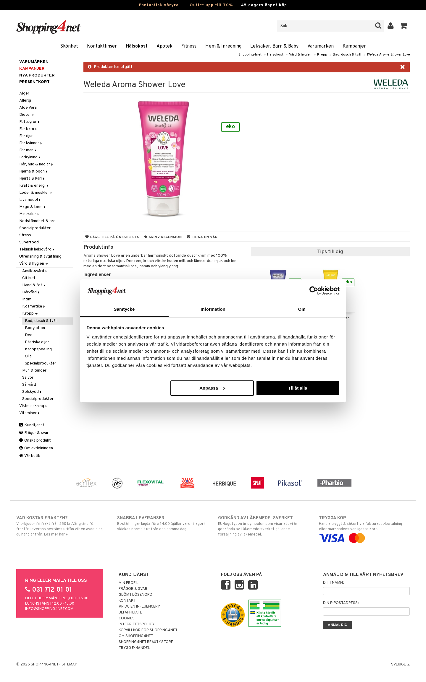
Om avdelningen (36, 448)
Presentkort (34, 81)
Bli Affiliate (130, 612)
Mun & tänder (34, 370)
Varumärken (320, 46)
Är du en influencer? (139, 606)
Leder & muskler (36, 192)
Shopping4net (250, 54)
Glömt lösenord (135, 595)
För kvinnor (31, 143)
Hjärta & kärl (32, 178)
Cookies (127, 618)
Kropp (322, 54)
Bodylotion (35, 328)
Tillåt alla (297, 387)
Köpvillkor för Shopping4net (148, 630)
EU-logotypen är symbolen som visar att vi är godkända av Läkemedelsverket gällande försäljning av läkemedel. (263, 526)
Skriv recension (163, 237)
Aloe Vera (28, 107)
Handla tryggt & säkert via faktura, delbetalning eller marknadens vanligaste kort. (364, 528)
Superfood (29, 242)
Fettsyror (30, 121)
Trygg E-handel (134, 648)
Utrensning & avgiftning (40, 256)
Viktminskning (33, 405)
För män (28, 150)
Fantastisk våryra (159, 5)
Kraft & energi (34, 185)
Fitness (188, 46)
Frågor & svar (34, 432)
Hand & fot (34, 285)
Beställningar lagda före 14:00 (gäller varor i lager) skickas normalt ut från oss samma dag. (162, 523)
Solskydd (32, 391)
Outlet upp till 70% (211, 5)
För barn (28, 128)
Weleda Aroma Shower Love (388, 54)
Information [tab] (213, 309)
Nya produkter (37, 75)
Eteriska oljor (37, 342)
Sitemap (69, 664)
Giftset (29, 278)
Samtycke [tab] (124, 309)
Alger (24, 93)
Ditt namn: (333, 582)
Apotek (164, 46)
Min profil (128, 583)
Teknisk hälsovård (37, 249)
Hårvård (31, 292)
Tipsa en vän (202, 237)
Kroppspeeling (38, 349)
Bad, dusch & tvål (347, 54)
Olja (28, 356)
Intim (26, 299)
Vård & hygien (300, 54)
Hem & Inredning (223, 46)
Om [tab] (301, 309)
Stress (25, 235)
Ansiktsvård (35, 271)
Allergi (25, 100)
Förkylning (30, 157)
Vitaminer (30, 413)
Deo (29, 335)
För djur (26, 136)
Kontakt (127, 600)
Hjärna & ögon (34, 171)
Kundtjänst (31, 425)
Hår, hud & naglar (36, 164)
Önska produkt (35, 440)
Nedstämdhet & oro (37, 221)
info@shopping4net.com (49, 609)
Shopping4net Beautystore (146, 642)
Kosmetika (34, 306)
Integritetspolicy (137, 624)
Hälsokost (137, 46)
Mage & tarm (32, 206)
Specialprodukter (35, 228)
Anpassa (212, 387)
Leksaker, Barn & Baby (274, 46)
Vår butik (29, 455)
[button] (404, 26)
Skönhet (69, 46)
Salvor (27, 377)
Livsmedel (30, 199)
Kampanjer (354, 46)
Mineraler (29, 214)
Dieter (27, 114)
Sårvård (29, 384)
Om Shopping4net (136, 636)
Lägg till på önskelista (112, 237)
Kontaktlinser (102, 46)
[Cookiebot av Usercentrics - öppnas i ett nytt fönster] (314, 290)
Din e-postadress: (341, 603)
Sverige (400, 664)
